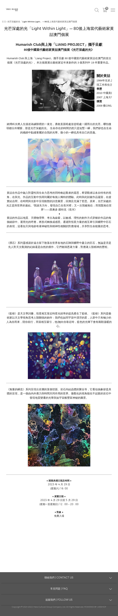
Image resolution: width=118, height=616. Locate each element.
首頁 (4, 22)
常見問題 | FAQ (59, 588)
